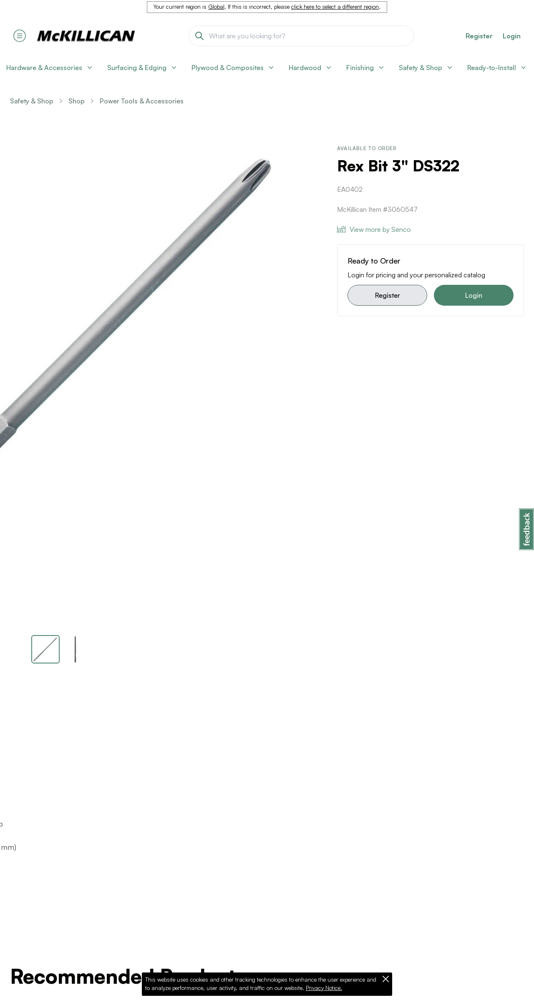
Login (512, 36)
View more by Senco (374, 229)
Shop (76, 101)
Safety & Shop (31, 101)
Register (387, 295)
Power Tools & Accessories (142, 101)
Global (216, 6)
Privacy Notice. (324, 988)
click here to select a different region (335, 6)
